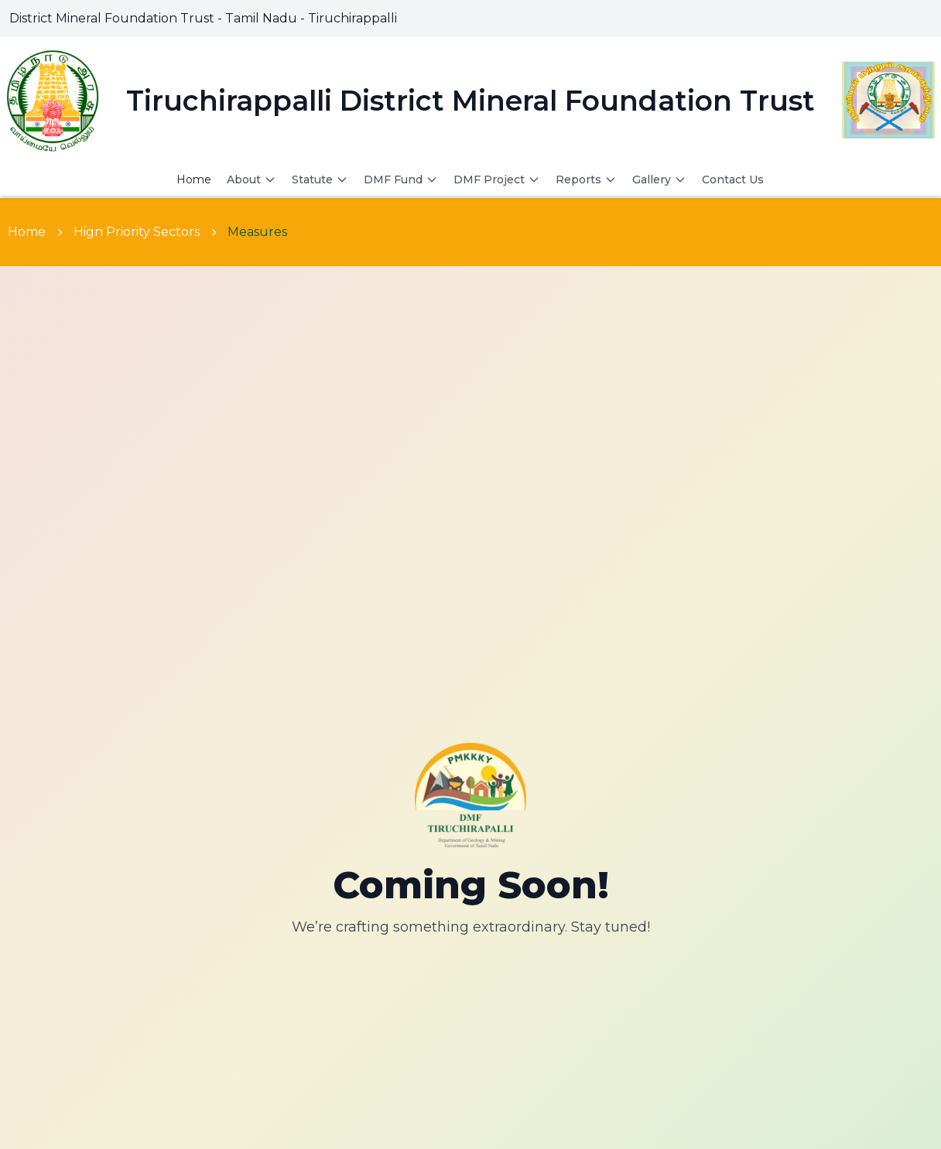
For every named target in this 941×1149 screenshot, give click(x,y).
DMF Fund (401, 179)
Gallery (659, 179)
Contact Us (733, 179)
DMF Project (496, 179)
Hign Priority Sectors (137, 231)
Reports (586, 179)
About (251, 179)
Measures (257, 231)
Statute (320, 179)
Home (193, 179)
